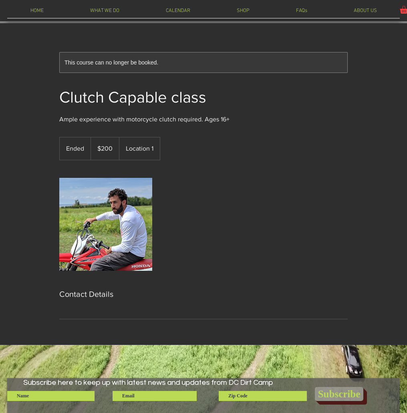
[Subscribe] (339, 394)
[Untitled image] (105, 224)
